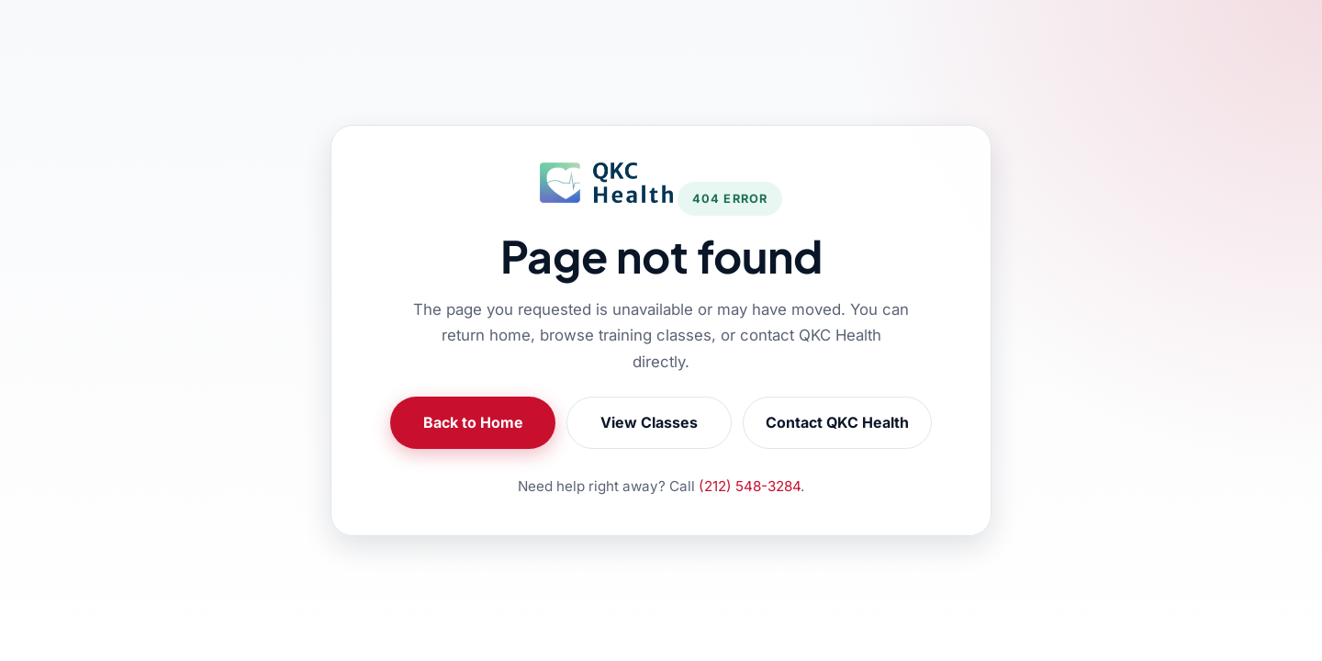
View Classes (649, 422)
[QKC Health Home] (606, 182)
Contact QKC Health (837, 422)
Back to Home (473, 422)
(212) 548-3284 (750, 486)
